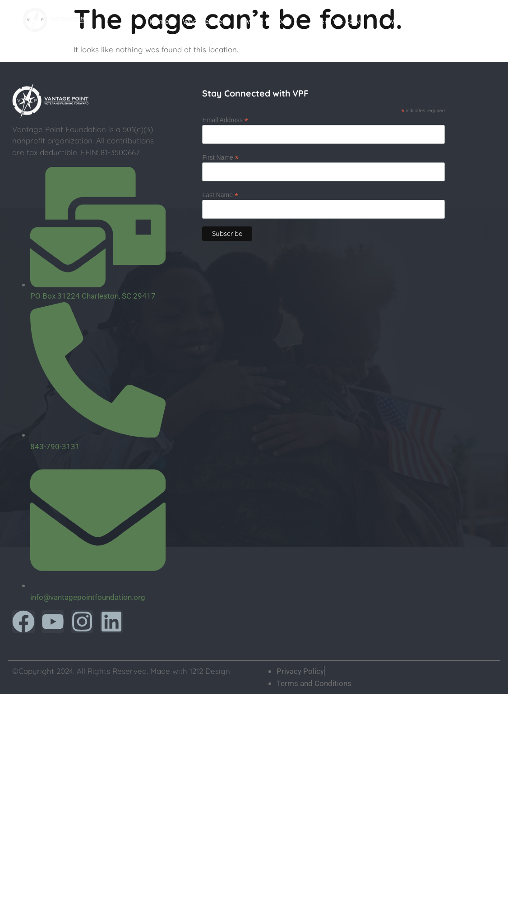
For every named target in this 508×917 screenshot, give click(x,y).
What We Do (270, 22)
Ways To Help (413, 22)
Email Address (225, 120)
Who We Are (206, 22)
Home (159, 21)
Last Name (220, 194)
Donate (467, 21)
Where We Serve (341, 22)
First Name (220, 157)
